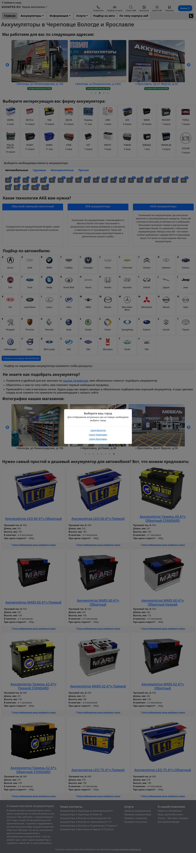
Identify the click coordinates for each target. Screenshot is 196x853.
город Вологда (98, 430)
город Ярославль (98, 439)
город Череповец (98, 434)
